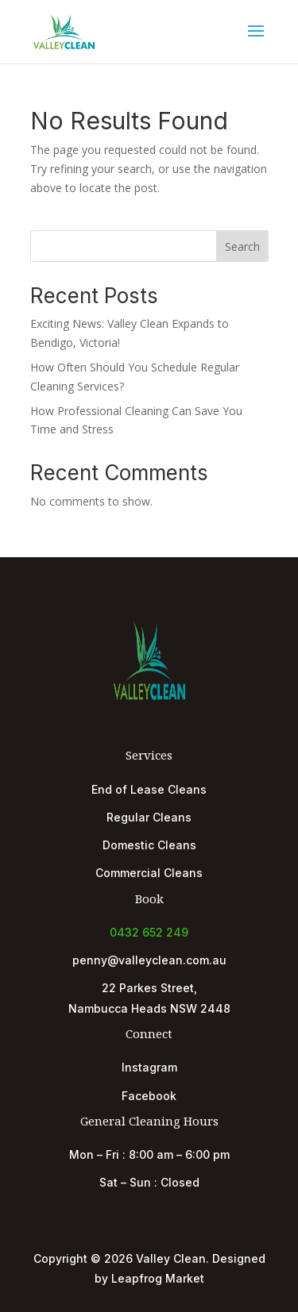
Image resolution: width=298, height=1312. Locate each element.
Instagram (149, 1067)
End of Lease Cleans (149, 789)
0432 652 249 (149, 932)
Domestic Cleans (149, 845)
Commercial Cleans (149, 872)
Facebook (149, 1095)
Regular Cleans (149, 817)
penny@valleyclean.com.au (149, 960)
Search (242, 246)
